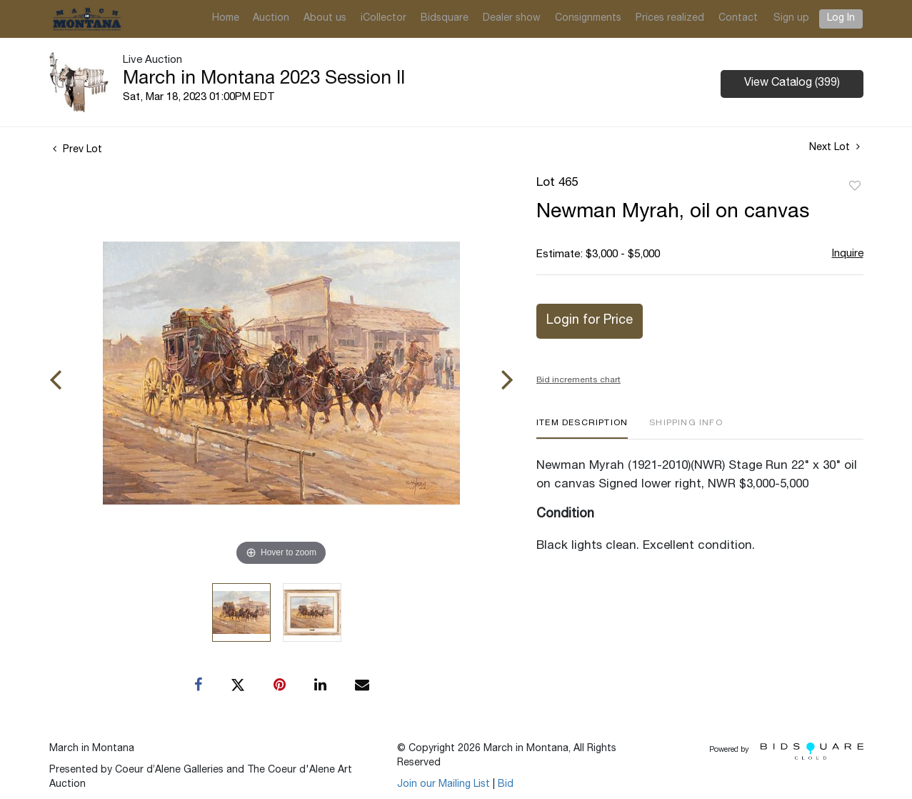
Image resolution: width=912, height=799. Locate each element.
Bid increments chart (578, 380)
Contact (738, 19)
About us (325, 19)
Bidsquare (444, 19)
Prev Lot (77, 150)
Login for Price (589, 320)
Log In (841, 19)
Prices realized (670, 19)
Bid (505, 785)
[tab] (582, 428)
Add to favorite (854, 186)
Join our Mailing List (443, 785)
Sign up (791, 19)
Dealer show (512, 19)
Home (225, 19)
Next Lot (834, 147)
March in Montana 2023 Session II (264, 79)
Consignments (588, 19)
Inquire (847, 254)
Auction (271, 19)
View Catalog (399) (792, 83)
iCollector (383, 19)
